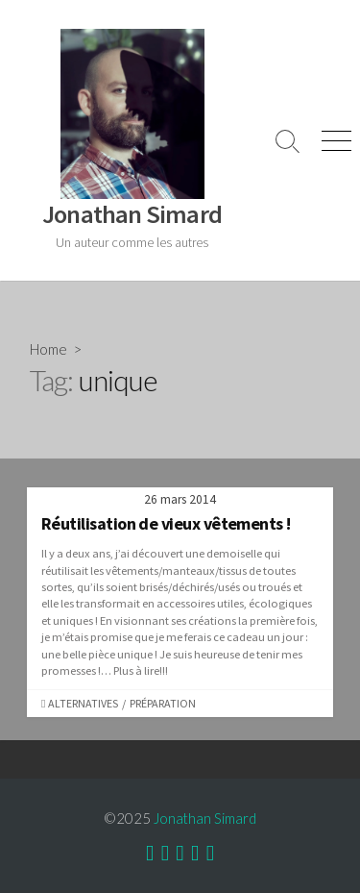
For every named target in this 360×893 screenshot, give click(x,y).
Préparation (163, 703)
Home (48, 349)
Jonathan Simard (205, 818)
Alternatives (83, 703)
